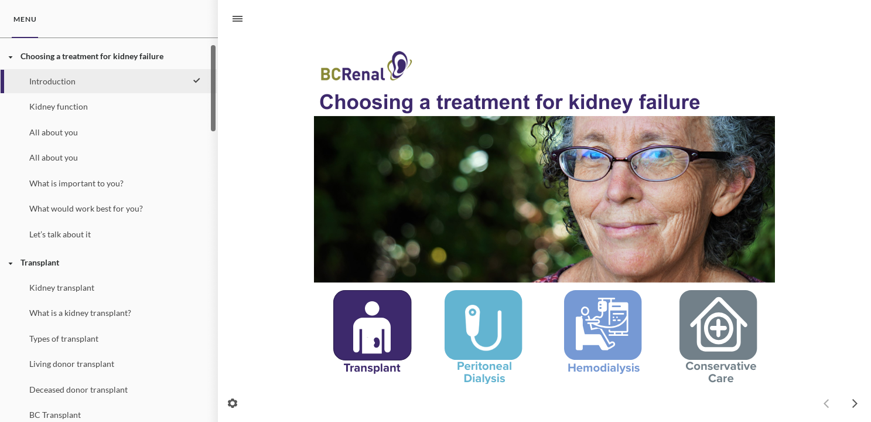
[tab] (25, 19)
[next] (854, 403)
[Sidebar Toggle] (232, 19)
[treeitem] (108, 145)
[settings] (232, 403)
